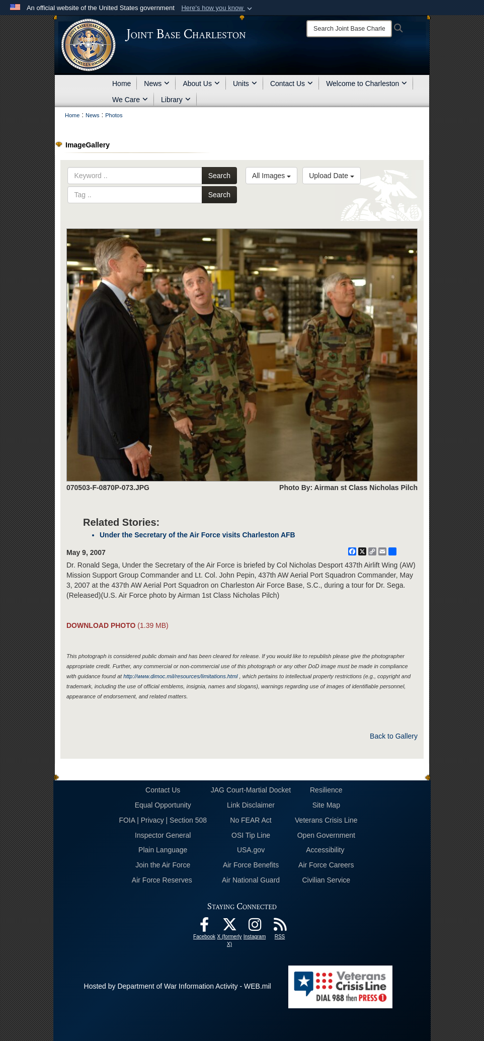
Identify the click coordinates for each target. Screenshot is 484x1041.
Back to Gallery (394, 736)
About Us (201, 83)
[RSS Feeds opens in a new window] (279, 927)
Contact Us (291, 83)
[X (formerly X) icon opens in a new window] (229, 927)
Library (176, 100)
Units (245, 83)
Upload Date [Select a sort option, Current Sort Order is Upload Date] (331, 176)
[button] (217, 8)
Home (121, 83)
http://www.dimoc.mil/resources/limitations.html (180, 676)
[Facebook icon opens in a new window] (204, 927)
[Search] (349, 28)
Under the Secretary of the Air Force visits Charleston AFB (197, 535)
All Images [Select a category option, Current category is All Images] (271, 176)
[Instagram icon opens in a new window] (254, 927)
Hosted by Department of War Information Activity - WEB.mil (177, 986)
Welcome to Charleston (366, 83)
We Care (130, 100)
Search (219, 176)
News (157, 83)
